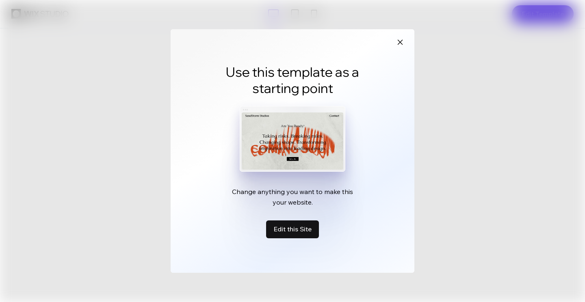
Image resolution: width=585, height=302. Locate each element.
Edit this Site (292, 229)
